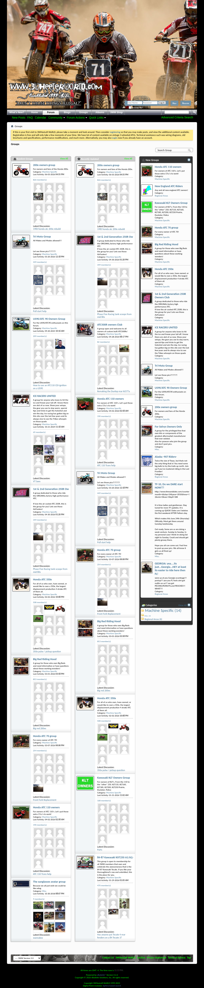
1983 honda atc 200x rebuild (47, 229)
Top (189, 957)
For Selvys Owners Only (168, 426)
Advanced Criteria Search (177, 117)
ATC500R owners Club (109, 324)
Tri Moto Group (42, 236)
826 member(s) (40, 180)
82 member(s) (103, 342)
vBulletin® (101, 975)
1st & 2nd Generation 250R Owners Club (56, 489)
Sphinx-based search (112, 985)
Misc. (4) (147, 616)
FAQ (30, 117)
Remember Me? (136, 107)
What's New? (16, 112)
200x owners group (44, 165)
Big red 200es (39, 728)
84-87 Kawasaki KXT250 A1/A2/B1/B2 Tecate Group (127, 857)
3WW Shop (116, 112)
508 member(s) (40, 602)
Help (174, 103)
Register (185, 103)
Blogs (67, 112)
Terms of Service (176, 957)
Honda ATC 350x (42, 579)
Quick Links (96, 117)
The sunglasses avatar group (49, 881)
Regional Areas (161, 195)
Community (55, 117)
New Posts (18, 117)
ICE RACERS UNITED (44, 396)
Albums (99, 112)
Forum (51, 112)
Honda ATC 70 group (44, 736)
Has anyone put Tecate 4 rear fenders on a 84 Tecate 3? (111, 936)
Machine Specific (49, 172)
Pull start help (39, 311)
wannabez (38, 937)
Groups (83, 112)
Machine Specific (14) (163, 610)
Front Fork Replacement (44, 800)
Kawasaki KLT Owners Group (113, 777)
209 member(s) (40, 336)
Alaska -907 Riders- (166, 456)
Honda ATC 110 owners (46, 807)
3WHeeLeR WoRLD (125, 957)
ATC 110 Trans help (42, 874)
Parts (99, 849)
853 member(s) (40, 679)
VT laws (36, 481)
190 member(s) (40, 825)
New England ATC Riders (169, 186)
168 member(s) (104, 800)
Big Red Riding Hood (44, 659)
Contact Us (108, 957)
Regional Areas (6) (153, 619)
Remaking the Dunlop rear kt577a (113, 391)
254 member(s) (40, 750)
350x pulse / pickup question (47, 651)
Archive (141, 957)
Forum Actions (76, 117)
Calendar (40, 117)
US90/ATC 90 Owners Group (49, 319)
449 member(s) (40, 262)
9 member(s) (38, 899)
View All (64, 158)
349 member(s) (40, 520)
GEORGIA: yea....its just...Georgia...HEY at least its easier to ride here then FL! (170, 569)
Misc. (44, 891)
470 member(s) (104, 885)
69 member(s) (39, 432)
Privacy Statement (156, 957)
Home (34, 112)
